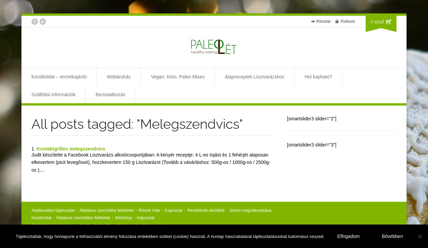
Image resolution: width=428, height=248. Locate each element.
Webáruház (119, 76)
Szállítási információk (54, 94)
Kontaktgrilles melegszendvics (71, 148)
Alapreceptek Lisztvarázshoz (255, 76)
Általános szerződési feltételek (107, 210)
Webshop (123, 217)
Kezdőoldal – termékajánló (59, 76)
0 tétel (377, 21)
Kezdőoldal (41, 217)
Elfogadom (348, 236)
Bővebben (392, 236)
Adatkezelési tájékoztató (53, 210)
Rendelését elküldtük (206, 210)
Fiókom (348, 21)
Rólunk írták (149, 210)
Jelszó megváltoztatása (250, 210)
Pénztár (323, 21)
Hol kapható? (318, 76)
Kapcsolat (174, 210)
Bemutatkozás (110, 94)
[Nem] (419, 236)
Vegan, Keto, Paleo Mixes (177, 76)
